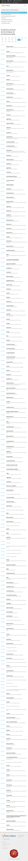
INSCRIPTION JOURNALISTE (6, 2)
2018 (2, 39)
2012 (22, 39)
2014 (16, 39)
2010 (6, 41)
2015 (12, 39)
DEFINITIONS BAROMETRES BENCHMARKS (8, 16)
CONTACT (10, 0)
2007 (16, 41)
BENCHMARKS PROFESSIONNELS (6, 19)
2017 (6, 39)
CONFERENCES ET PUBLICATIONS (6, 21)
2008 (12, 41)
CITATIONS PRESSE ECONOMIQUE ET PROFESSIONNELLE (10, 12)
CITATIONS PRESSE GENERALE (6, 14)
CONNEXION (15, 2)
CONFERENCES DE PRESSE (5, 23)
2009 (9, 41)
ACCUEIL (4, 0)
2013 (19, 39)
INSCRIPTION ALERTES (18, 0)
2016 (9, 39)
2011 (2, 41)
